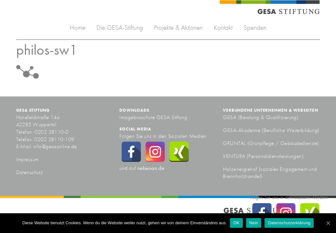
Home (77, 27)
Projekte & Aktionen (178, 27)
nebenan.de (150, 168)
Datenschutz (29, 172)
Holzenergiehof (240, 168)
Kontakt (223, 27)
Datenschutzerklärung (289, 222)
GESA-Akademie (241, 130)
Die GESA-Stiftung (119, 27)
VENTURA (234, 156)
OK (236, 222)
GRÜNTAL (235, 143)
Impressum (27, 159)
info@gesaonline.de (55, 146)
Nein (253, 222)
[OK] (328, 223)
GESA (230, 117)
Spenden (255, 27)
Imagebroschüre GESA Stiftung (153, 117)
